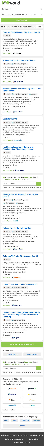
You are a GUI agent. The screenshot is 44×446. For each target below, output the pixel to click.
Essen (14, 420)
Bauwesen (8, 27)
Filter (39, 26)
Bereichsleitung (12, 354)
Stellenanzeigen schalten (14, 439)
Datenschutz (5, 435)
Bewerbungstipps (36, 435)
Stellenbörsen (34, 439)
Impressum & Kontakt (20, 435)
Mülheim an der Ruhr (29, 27)
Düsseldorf (25, 420)
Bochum (22, 426)
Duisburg (36, 420)
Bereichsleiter (32, 354)
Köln (6, 420)
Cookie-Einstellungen (22, 442)
